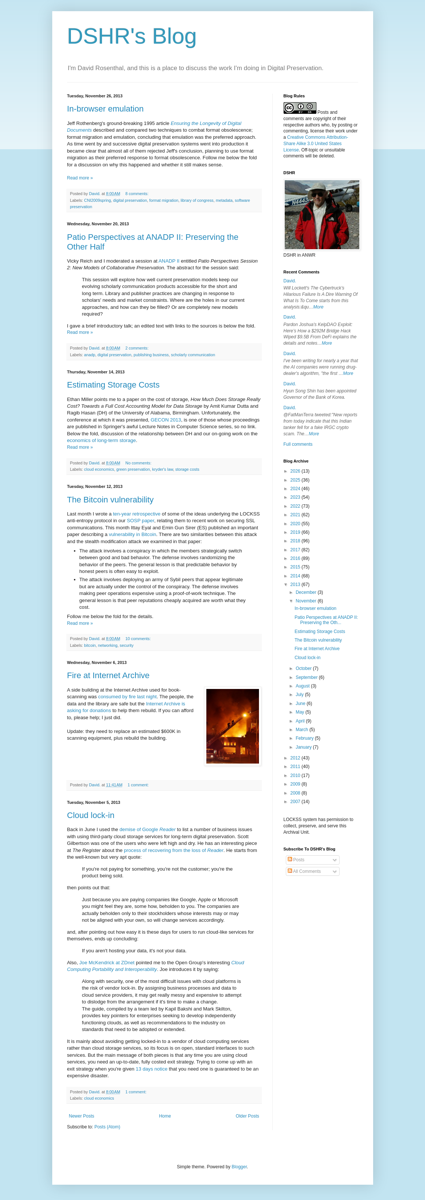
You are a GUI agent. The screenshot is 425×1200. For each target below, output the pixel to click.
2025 (295, 480)
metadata (224, 200)
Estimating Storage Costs (113, 384)
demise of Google (147, 829)
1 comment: (139, 785)
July (300, 694)
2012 (295, 758)
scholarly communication (193, 355)
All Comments (304, 871)
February (305, 738)
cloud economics (99, 469)
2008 (295, 793)
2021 (295, 514)
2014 (295, 576)
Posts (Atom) (107, 1126)
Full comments (298, 444)
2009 (295, 784)
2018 (295, 540)
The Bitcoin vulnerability (110, 499)
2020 (295, 523)
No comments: (139, 463)
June (301, 703)
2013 (295, 584)
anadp (89, 355)
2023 (295, 497)
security (127, 645)
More (318, 307)
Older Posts (247, 1116)
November (307, 601)
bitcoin (90, 645)
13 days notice (152, 1069)
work (340, 131)
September (307, 677)
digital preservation (130, 200)
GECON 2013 (166, 420)
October (304, 668)
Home (165, 1116)
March (302, 729)
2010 (295, 775)
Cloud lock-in (91, 815)
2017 (295, 549)
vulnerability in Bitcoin (132, 534)
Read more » (80, 178)
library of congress (197, 200)
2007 (295, 801)
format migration (163, 200)
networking (108, 645)
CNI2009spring (97, 200)
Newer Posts (81, 1116)
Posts (296, 859)
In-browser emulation (105, 108)
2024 (295, 488)
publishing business (151, 355)
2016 (295, 558)
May (300, 712)
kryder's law (162, 469)
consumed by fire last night (127, 696)
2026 (295, 471)
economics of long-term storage (101, 440)
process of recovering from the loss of (174, 850)
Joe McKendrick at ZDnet (106, 962)
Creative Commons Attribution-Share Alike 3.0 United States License (316, 144)
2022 (295, 506)
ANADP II (169, 261)
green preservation (133, 469)
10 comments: (138, 638)
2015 (295, 567)
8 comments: (137, 193)
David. (290, 280)
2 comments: (137, 348)
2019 (295, 532)
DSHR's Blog (132, 36)
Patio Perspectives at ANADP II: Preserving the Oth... (326, 620)
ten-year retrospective (137, 514)
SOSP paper (140, 520)
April (301, 721)
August (303, 686)
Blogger (239, 1166)
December (307, 592)
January (304, 747)
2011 (295, 766)
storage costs (187, 469)
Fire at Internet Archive (108, 675)
